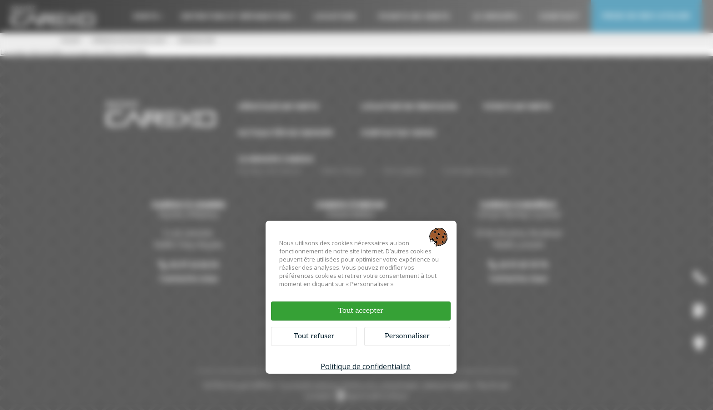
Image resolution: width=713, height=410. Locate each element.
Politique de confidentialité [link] (366, 366)
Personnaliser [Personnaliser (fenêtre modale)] (407, 336)
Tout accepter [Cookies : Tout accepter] (360, 310)
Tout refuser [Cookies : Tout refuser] (314, 336)
